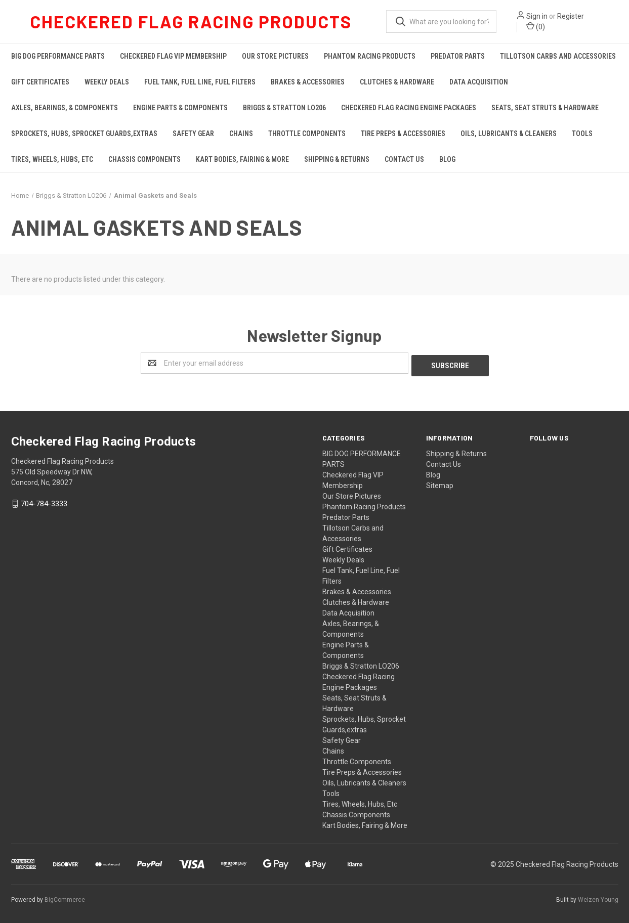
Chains (241, 133)
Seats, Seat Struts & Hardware (545, 108)
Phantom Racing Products (369, 56)
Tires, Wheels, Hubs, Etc (52, 159)
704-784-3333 (44, 501)
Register (570, 16)
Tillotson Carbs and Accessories (558, 56)
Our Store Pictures (275, 56)
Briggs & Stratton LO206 (284, 108)
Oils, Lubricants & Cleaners (508, 133)
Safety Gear (193, 133)
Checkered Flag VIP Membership (173, 56)
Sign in (537, 16)
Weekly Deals (107, 82)
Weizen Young (598, 897)
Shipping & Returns (336, 159)
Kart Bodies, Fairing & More (242, 159)
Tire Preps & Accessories (403, 133)
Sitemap (439, 483)
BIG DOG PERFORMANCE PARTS (58, 56)
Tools (582, 133)
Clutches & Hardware (397, 82)
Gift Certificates (40, 82)
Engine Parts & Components (180, 108)
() (535, 26)
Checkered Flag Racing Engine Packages (408, 108)
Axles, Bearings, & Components (64, 108)
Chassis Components (144, 159)
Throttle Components (307, 133)
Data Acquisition (478, 82)
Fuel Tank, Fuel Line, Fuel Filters (200, 82)
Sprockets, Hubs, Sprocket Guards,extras (84, 133)
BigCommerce (65, 897)
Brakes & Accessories (308, 82)
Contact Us (404, 159)
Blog (447, 159)
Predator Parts (458, 56)
